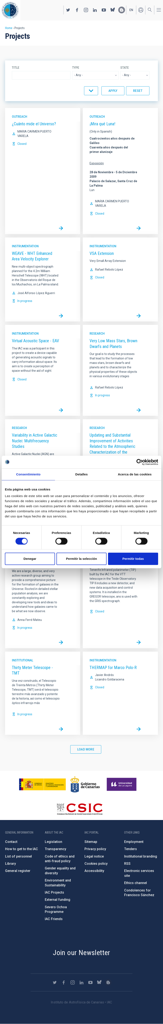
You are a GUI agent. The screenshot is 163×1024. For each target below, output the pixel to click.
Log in (140, 10)
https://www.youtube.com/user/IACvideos (103, 10)
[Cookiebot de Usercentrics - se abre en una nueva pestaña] (139, 462)
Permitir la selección (81, 558)
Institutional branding (140, 856)
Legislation (53, 842)
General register (17, 871)
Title (15, 67)
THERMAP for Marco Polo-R (113, 667)
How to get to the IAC (21, 849)
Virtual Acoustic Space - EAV (35, 340)
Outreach (19, 116)
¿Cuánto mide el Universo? (34, 123)
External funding (57, 900)
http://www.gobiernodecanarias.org (85, 784)
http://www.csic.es (79, 809)
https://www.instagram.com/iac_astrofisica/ (86, 10)
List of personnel (18, 856)
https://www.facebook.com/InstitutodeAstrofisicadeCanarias (77, 10)
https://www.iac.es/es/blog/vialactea (121, 10)
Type (75, 67)
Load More (85, 749)
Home (8, 28)
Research (97, 333)
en (131, 10)
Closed (22, 143)
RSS (127, 864)
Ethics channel (135, 883)
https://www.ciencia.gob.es (42, 784)
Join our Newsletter (81, 952)
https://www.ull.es (122, 784)
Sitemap (90, 842)
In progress (24, 301)
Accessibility (94, 871)
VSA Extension (102, 253)
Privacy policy (95, 849)
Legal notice (94, 856)
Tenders (130, 849)
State (124, 67)
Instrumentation (25, 246)
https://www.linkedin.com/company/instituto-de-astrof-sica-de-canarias (94, 10)
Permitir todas (133, 558)
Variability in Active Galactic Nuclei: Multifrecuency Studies (34, 441)
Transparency (55, 849)
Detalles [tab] (81, 474)
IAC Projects (54, 892)
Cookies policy (96, 864)
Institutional (22, 660)
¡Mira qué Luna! (102, 123)
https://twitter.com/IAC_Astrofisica (68, 10)
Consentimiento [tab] (28, 474)
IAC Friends (54, 919)
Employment (133, 842)
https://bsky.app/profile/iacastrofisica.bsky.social (112, 10)
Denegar (30, 558)
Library (10, 864)
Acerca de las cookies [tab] (135, 474)
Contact (11, 842)
